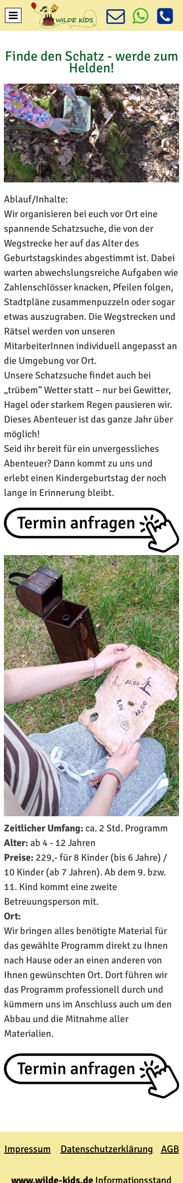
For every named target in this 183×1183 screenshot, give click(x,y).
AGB (170, 1149)
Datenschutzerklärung (107, 1149)
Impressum (27, 1149)
